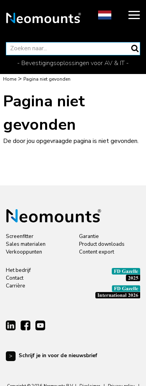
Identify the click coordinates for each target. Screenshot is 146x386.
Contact (14, 278)
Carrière (15, 285)
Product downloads (102, 244)
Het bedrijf (18, 270)
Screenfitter (19, 236)
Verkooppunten (24, 252)
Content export (96, 252)
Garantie (89, 236)
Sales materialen (26, 244)
